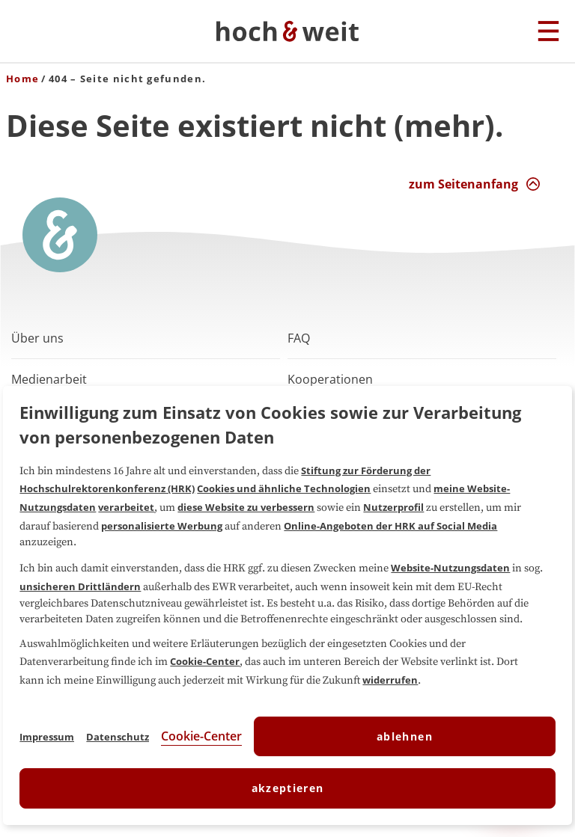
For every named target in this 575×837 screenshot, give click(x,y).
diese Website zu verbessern (245, 507)
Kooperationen (330, 379)
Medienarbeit (49, 379)
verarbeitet (126, 507)
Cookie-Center (205, 661)
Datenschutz (117, 737)
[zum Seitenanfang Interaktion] (474, 184)
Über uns (37, 338)
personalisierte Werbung (161, 526)
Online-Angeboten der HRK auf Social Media (390, 526)
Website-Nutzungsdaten (450, 567)
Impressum (46, 737)
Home (22, 78)
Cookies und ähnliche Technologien (284, 488)
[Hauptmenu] (548, 32)
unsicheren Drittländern (80, 586)
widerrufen (390, 680)
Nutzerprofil (393, 507)
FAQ (299, 338)
